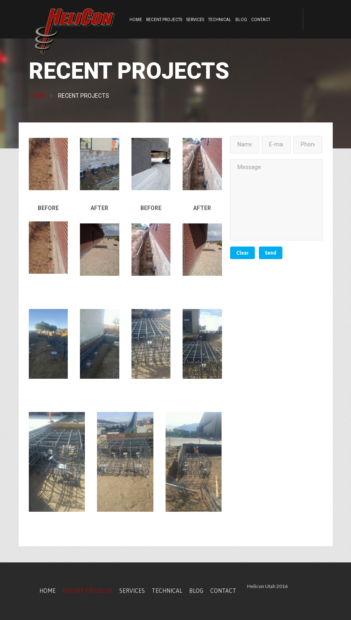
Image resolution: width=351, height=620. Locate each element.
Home (135, 19)
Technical (219, 19)
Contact (260, 19)
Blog (241, 19)
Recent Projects (164, 19)
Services (195, 19)
